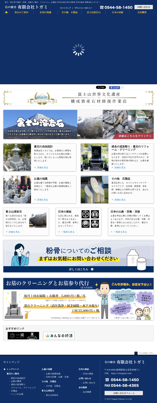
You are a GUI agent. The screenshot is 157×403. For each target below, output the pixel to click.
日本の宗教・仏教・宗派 (57, 377)
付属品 (14, 391)
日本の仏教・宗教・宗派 (131, 222)
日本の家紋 (117, 12)
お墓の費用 (16, 381)
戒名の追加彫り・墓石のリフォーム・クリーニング (117, 157)
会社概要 (142, 12)
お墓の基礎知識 (53, 374)
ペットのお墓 (17, 394)
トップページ (12, 369)
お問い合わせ (143, 7)
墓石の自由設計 (39, 157)
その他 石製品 (69, 12)
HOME (6, 12)
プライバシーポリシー (83, 8)
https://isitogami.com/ (121, 373)
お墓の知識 (45, 12)
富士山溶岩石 (93, 12)
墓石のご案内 (21, 12)
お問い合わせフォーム (124, 393)
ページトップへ (144, 353)
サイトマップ (65, 8)
